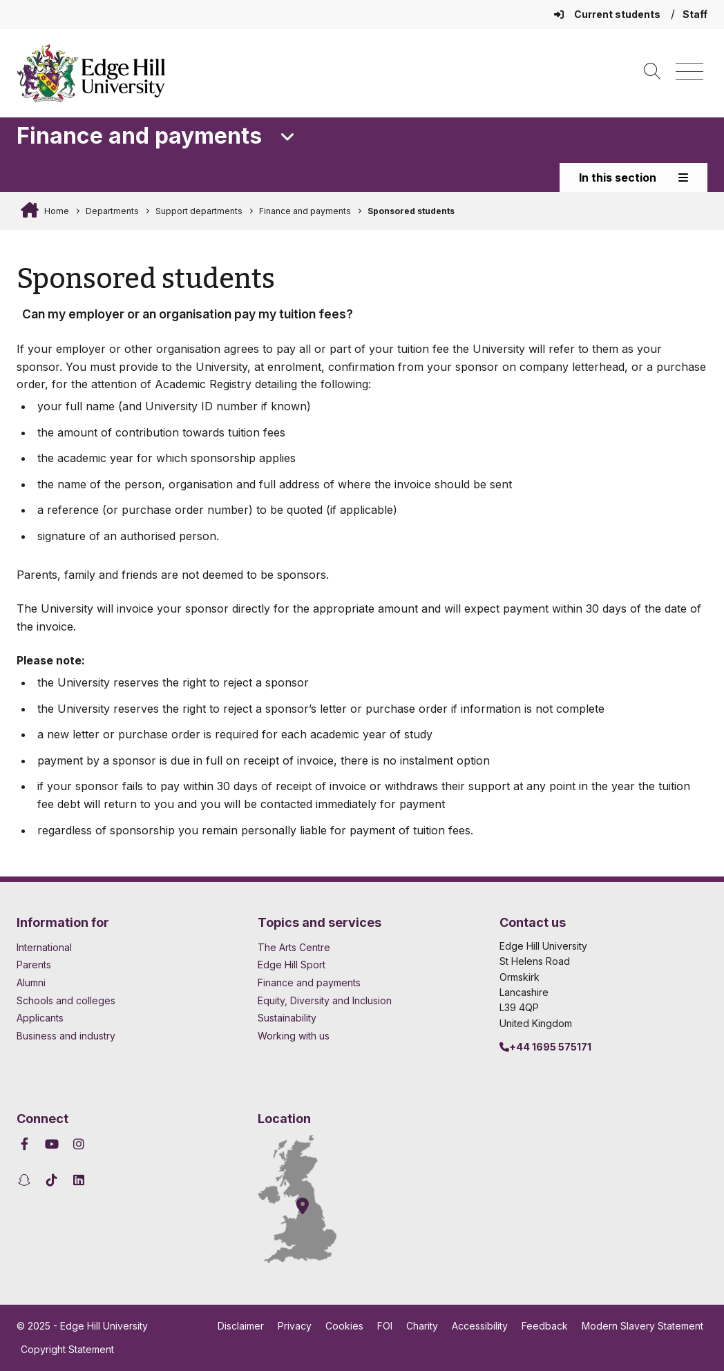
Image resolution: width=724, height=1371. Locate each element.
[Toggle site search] (652, 72)
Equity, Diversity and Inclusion (325, 1000)
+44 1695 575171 (545, 1047)
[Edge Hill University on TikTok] (52, 1180)
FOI (384, 1326)
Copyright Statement (67, 1349)
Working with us (294, 1036)
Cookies (344, 1326)
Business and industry (66, 1036)
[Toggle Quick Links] (287, 137)
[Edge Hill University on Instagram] (79, 1144)
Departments (112, 211)
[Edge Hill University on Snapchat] (27, 1180)
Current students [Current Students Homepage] (608, 14)
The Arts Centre (294, 947)
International (44, 947)
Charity (422, 1326)
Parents (34, 964)
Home (55, 211)
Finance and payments (305, 211)
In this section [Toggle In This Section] (633, 177)
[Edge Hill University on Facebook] (27, 1144)
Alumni (31, 982)
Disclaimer (241, 1326)
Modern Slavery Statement (642, 1326)
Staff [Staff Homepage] (695, 14)
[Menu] (689, 72)
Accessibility (480, 1326)
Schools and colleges (66, 1000)
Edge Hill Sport (291, 964)
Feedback (545, 1326)
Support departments (198, 211)
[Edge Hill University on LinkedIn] (79, 1180)
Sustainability (287, 1018)
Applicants (40, 1018)
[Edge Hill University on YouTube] (52, 1144)
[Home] (91, 73)
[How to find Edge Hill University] (309, 1199)
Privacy (295, 1326)
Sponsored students (411, 211)
